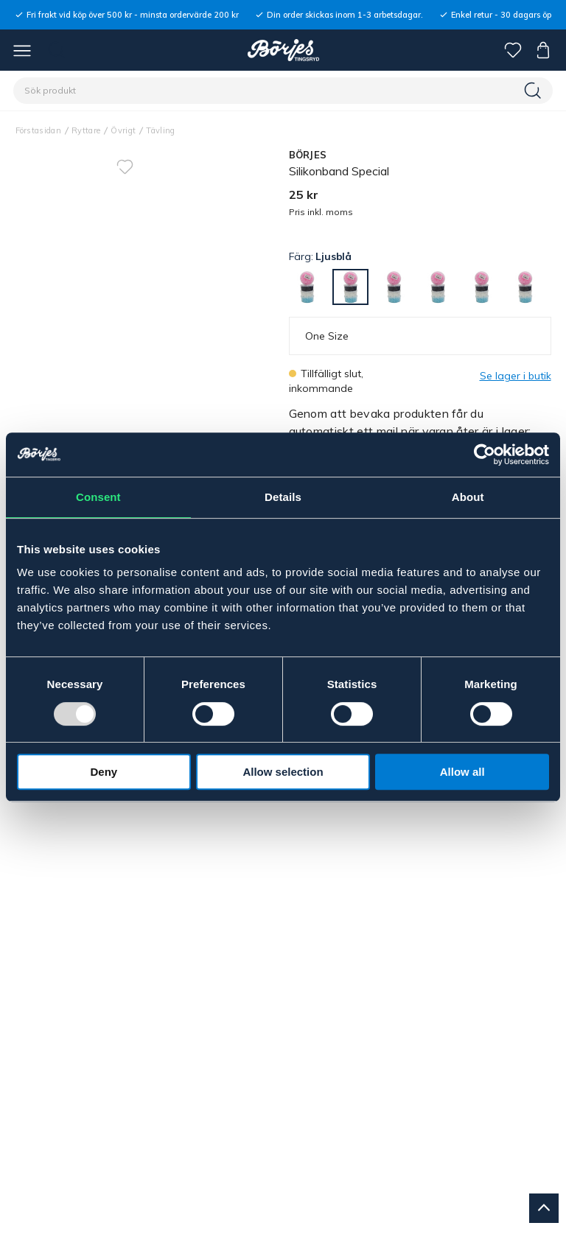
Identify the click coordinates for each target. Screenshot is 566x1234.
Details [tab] (283, 497)
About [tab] (468, 497)
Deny (103, 771)
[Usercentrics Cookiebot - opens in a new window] (484, 455)
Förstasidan (38, 130)
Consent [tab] (98, 497)
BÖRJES (308, 155)
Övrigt (123, 130)
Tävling (160, 130)
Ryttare (85, 130)
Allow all (462, 771)
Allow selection (282, 771)
